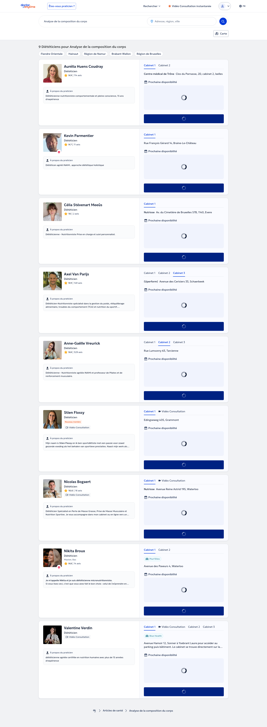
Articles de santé (113, 710)
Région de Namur (95, 53)
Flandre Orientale (51, 53)
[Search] (223, 21)
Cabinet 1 (149, 65)
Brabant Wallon (121, 53)
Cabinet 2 (164, 65)
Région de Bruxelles (149, 53)
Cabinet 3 (179, 273)
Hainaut (73, 53)
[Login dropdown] (225, 6)
